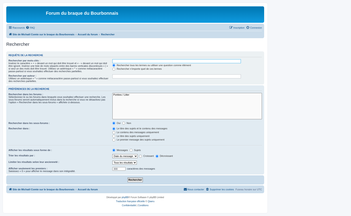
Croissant (146, 156)
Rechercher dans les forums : (26, 94)
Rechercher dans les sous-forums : (29, 123)
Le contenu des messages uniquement (135, 132)
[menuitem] (30, 27)
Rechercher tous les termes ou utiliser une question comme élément (151, 65)
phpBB (125, 197)
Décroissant (164, 156)
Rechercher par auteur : (22, 75)
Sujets (135, 150)
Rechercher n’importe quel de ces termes (137, 68)
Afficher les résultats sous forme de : (30, 150)
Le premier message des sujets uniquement (138, 139)
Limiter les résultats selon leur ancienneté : (34, 162)
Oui (116, 123)
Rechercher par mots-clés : (24, 60)
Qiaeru (151, 201)
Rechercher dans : (19, 128)
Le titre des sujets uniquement (131, 136)
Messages (120, 150)
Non (126, 123)
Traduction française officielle (130, 201)
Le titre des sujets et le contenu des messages (139, 128)
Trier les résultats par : (22, 155)
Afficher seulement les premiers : (28, 168)
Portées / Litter (187, 94)
